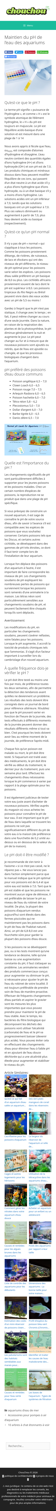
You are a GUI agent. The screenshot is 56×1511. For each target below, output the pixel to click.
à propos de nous (44, 1475)
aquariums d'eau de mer (23, 1410)
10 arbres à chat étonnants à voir (29, 1425)
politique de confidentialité (18, 1475)
